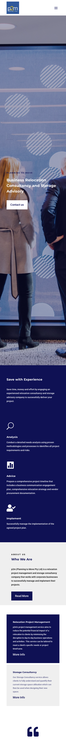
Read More (22, 596)
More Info (19, 654)
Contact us (17, 204)
